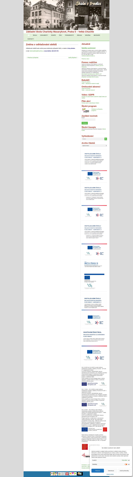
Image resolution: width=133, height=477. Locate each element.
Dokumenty (44, 35)
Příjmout (97, 470)
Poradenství (69, 35)
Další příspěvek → (73, 57)
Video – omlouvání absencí (88, 90)
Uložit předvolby (124, 470)
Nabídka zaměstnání (88, 48)
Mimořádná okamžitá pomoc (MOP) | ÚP (91, 74)
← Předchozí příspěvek (32, 57)
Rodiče (53, 35)
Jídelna (79, 35)
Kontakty (31, 39)
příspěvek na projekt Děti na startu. (90, 77)
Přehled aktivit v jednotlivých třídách (90, 103)
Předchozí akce (85, 58)
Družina (87, 35)
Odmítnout (111, 470)
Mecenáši (97, 35)
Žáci (60, 35)
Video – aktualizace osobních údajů (90, 83)
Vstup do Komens (86, 88)
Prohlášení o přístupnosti (88, 465)
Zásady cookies (110, 474)
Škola (35, 35)
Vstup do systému (86, 82)
